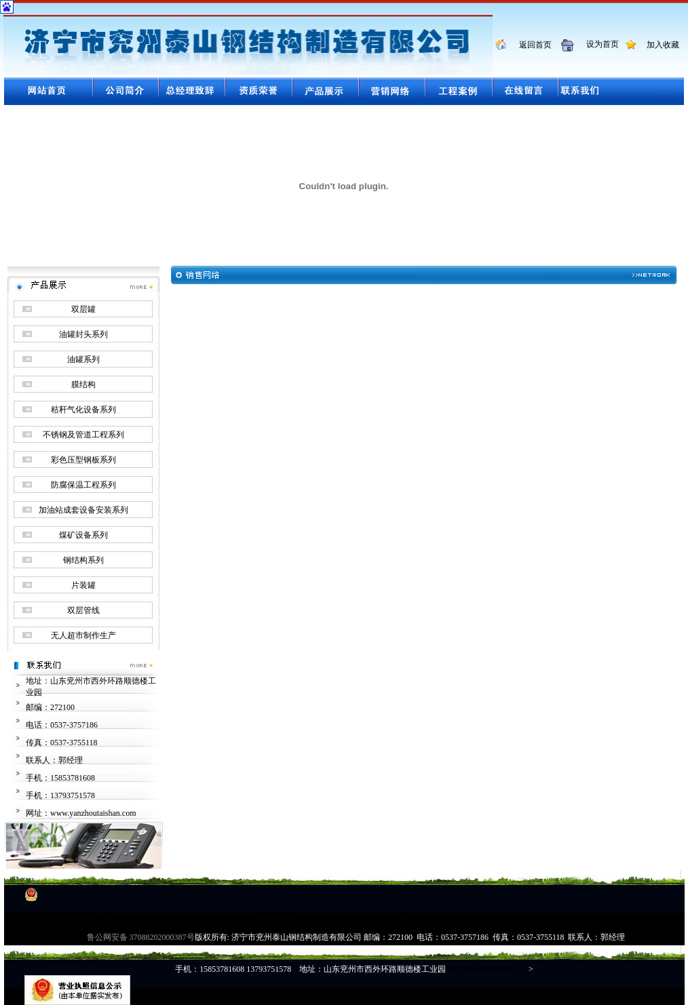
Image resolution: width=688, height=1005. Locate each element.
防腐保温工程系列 (83, 485)
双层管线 (83, 610)
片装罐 (83, 585)
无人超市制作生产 (83, 635)
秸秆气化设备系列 (83, 409)
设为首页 (597, 44)
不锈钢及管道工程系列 (83, 434)
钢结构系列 (83, 560)
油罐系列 (83, 359)
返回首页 (530, 45)
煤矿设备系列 (83, 535)
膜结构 (83, 384)
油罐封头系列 (83, 334)
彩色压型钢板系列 (83, 460)
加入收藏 (658, 45)
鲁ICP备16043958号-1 (484, 969)
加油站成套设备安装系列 (83, 510)
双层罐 (83, 309)
